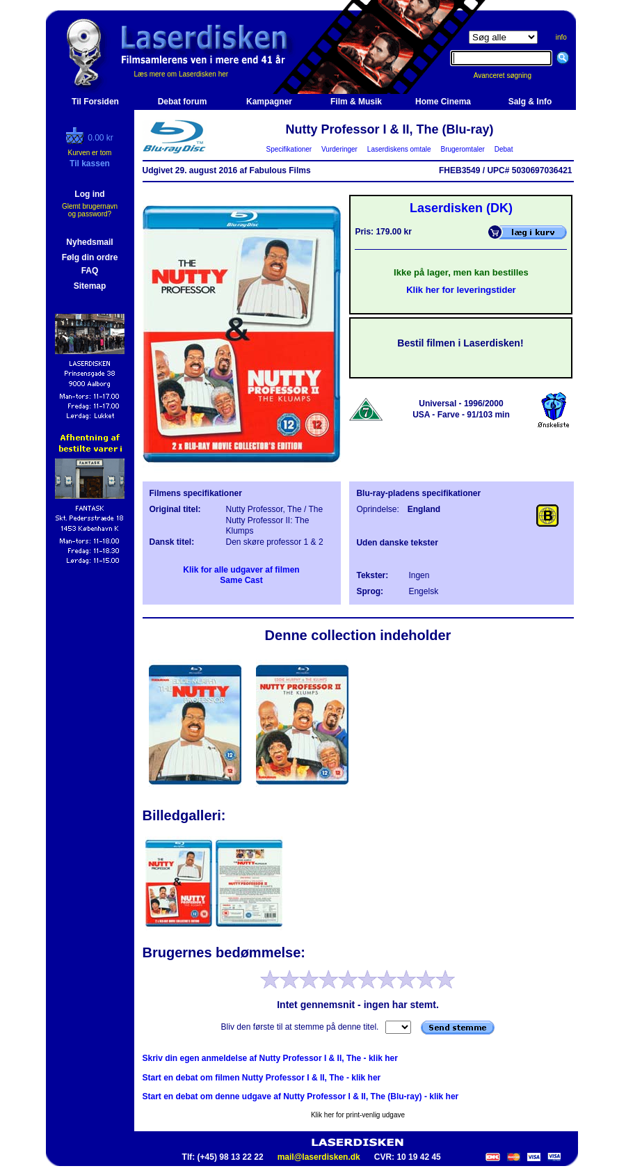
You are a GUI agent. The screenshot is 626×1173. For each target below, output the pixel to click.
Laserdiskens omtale (399, 149)
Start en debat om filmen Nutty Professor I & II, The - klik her (262, 1078)
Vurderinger (340, 149)
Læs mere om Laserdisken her (181, 74)
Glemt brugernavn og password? (90, 210)
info (561, 37)
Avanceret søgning (510, 75)
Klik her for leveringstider (461, 290)
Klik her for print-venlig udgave (358, 1115)
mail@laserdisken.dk (319, 1157)
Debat (503, 149)
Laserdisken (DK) (461, 208)
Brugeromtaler (462, 149)
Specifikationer (289, 149)
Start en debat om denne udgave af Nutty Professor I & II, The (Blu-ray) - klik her (301, 1096)
